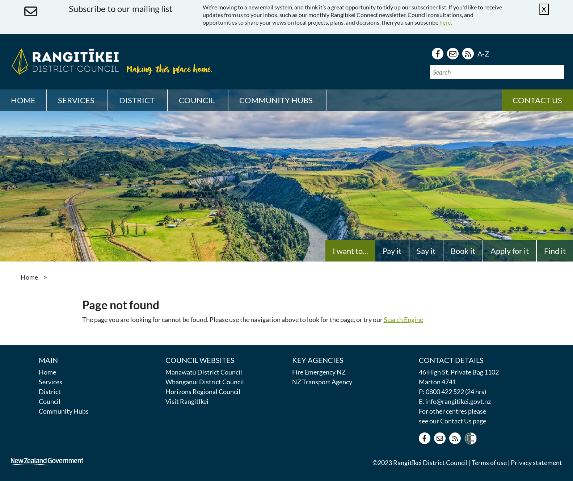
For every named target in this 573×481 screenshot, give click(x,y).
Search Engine (403, 319)
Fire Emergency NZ (319, 372)
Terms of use (489, 463)
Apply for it (509, 251)
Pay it (392, 251)
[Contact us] (453, 53)
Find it (555, 251)
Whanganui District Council (204, 382)
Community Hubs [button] (276, 100)
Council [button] (197, 100)
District (50, 392)
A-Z (483, 53)
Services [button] (76, 100)
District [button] (137, 100)
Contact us (537, 100)
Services (50, 382)
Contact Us (456, 421)
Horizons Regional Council (202, 392)
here (445, 22)
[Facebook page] (437, 53)
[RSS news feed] (468, 53)
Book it (463, 251)
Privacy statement (536, 463)
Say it (426, 251)
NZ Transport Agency (322, 382)
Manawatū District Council (203, 372)
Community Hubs (64, 411)
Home (23, 100)
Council (49, 401)
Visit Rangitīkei (186, 401)
